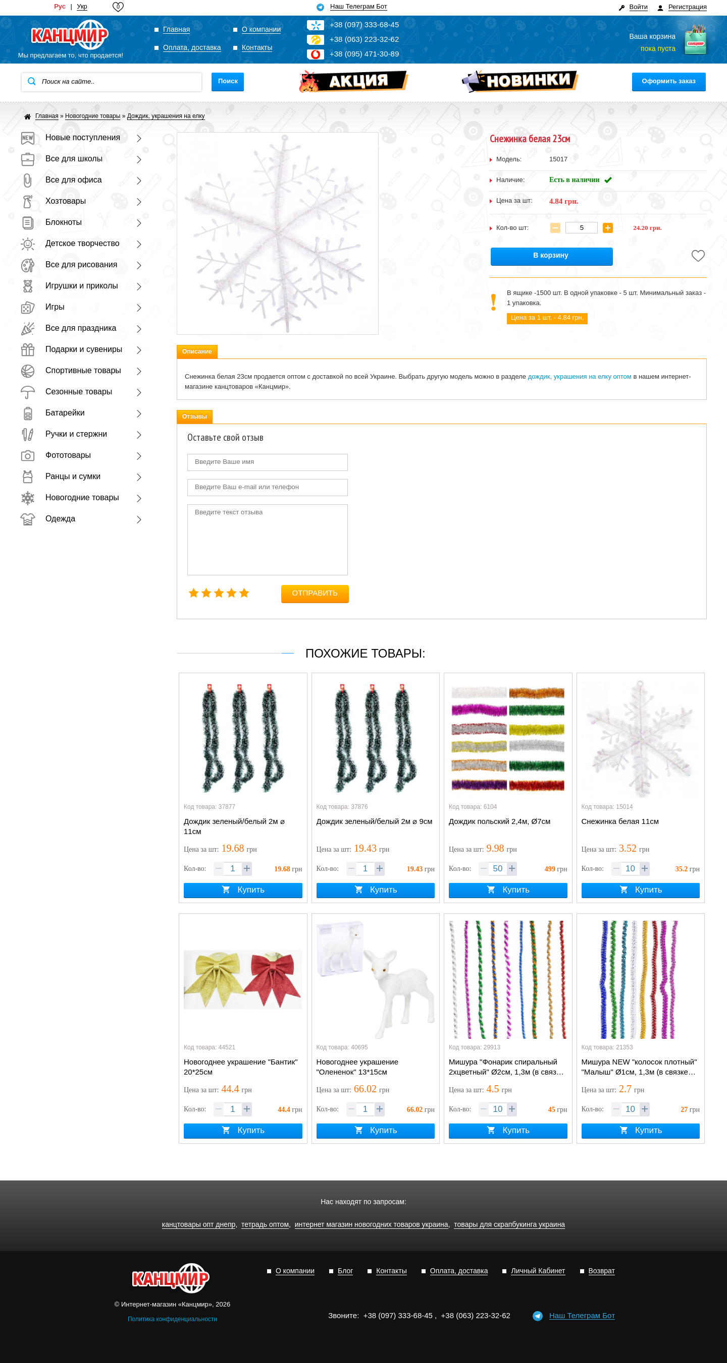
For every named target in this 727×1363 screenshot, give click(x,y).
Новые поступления (70, 137)
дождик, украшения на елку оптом (580, 376)
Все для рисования (68, 264)
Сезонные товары (66, 391)
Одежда (47, 518)
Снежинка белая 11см (620, 821)
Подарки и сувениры (71, 349)
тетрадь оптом (265, 1224)
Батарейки (52, 413)
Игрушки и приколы (69, 285)
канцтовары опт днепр (199, 1224)
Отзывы (194, 416)
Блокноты (51, 222)
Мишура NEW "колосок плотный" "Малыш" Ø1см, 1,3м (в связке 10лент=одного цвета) (639, 1067)
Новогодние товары (69, 497)
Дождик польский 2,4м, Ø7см (499, 821)
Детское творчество (70, 243)
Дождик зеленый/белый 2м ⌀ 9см (375, 821)
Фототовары (55, 455)
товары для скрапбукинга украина (509, 1224)
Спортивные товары (70, 370)
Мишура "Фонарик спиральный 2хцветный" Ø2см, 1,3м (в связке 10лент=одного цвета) (506, 1067)
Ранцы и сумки (60, 476)
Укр (82, 6)
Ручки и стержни (63, 434)
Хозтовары (53, 201)
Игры (42, 307)
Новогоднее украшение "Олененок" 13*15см (358, 1066)
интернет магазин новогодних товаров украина (371, 1224)
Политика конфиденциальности (172, 1319)
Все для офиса (61, 180)
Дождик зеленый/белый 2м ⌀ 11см (234, 826)
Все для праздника (68, 328)
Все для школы (61, 158)
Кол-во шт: (512, 227)
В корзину (550, 255)
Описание (197, 351)
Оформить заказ (669, 81)
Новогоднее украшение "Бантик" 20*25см (241, 1066)
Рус (60, 6)
